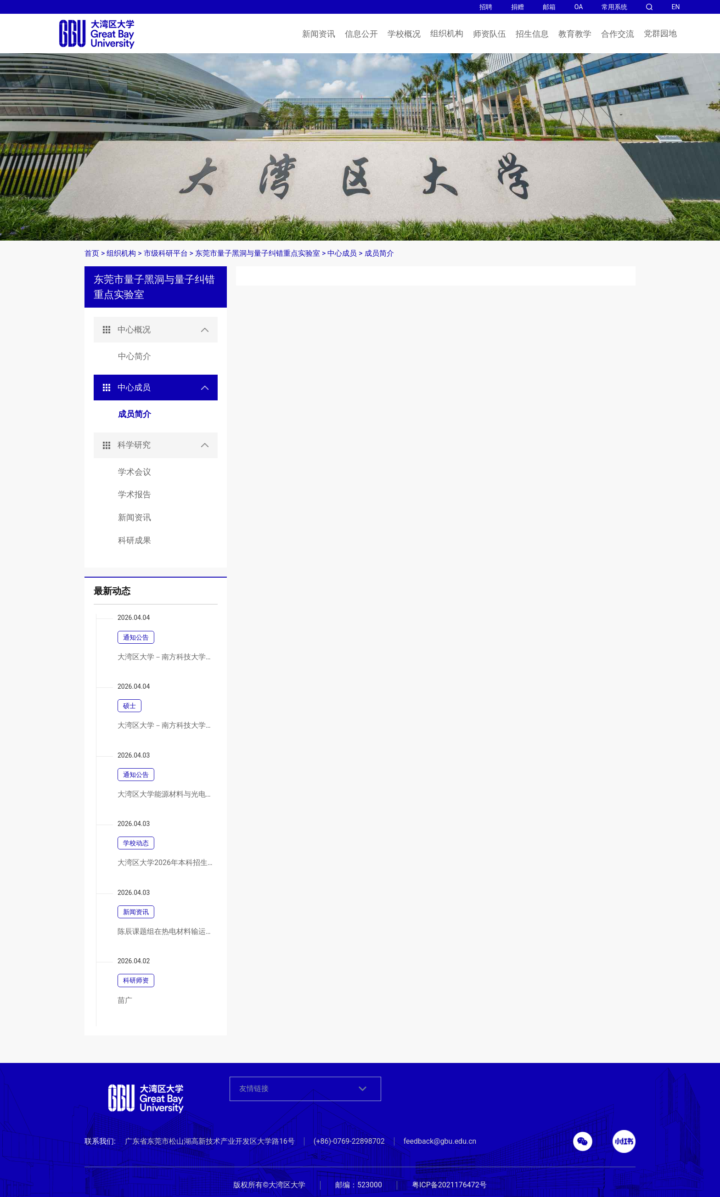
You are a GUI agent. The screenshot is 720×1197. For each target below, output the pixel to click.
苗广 (125, 1000)
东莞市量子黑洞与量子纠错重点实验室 (257, 253)
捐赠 (517, 7)
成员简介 (379, 253)
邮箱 (549, 7)
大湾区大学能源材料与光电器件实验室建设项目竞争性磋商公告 (166, 794)
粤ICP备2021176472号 (449, 1184)
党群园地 (660, 33)
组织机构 (446, 33)
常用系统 (614, 7)
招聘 (485, 7)
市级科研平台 (166, 253)
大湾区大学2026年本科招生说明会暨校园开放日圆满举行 (166, 863)
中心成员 (342, 253)
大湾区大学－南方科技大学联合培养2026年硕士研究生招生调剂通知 (166, 657)
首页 (91, 253)
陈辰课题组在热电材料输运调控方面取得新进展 (166, 931)
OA (578, 7)
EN (675, 7)
